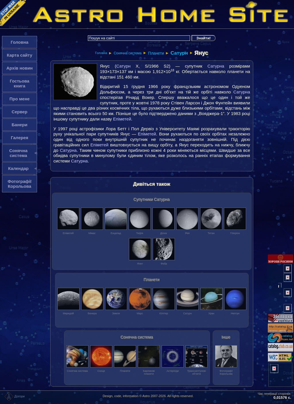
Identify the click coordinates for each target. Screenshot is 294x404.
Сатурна (215, 66)
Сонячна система (128, 53)
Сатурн (179, 53)
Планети (156, 53)
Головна (101, 53)
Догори (14, 396)
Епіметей (122, 118)
